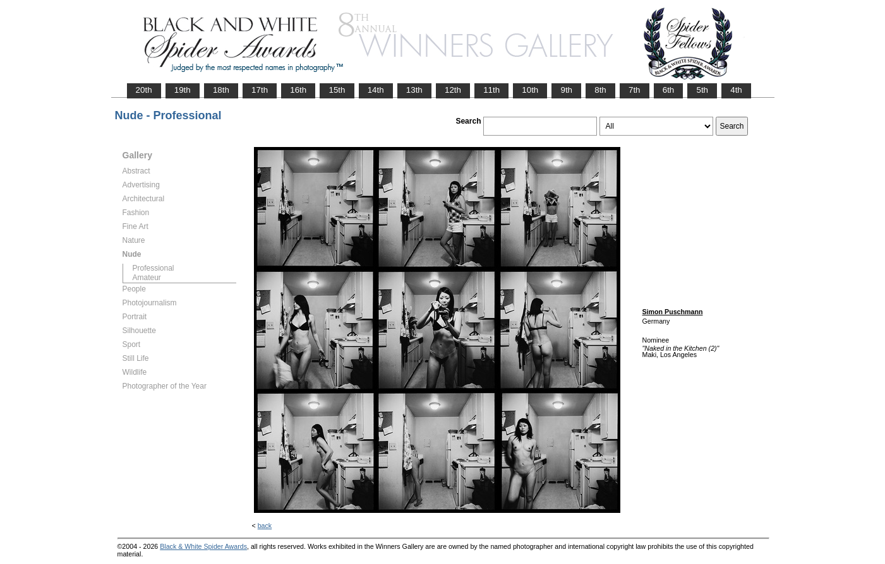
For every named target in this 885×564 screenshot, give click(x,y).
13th (414, 90)
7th (634, 90)
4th (736, 90)
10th (530, 90)
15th (337, 90)
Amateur (147, 277)
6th (669, 90)
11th (491, 90)
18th (221, 90)
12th (453, 90)
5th (702, 90)
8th (600, 90)
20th (144, 90)
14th (376, 90)
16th (298, 90)
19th (182, 90)
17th (259, 90)
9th (566, 90)
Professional (153, 268)
